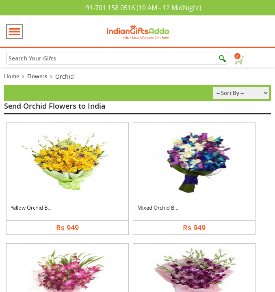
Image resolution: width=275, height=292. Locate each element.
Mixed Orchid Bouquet (164, 207)
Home (11, 76)
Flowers (37, 76)
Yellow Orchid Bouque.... (39, 207)
